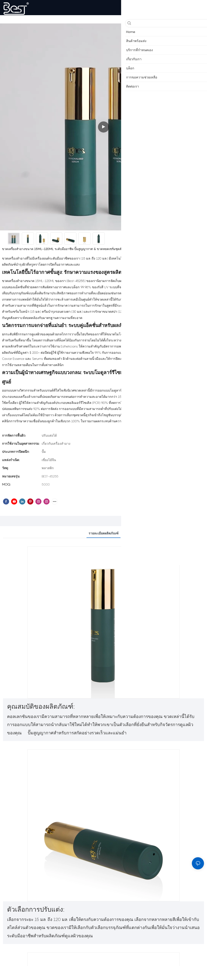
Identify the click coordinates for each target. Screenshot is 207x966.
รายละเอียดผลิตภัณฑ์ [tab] (103, 533)
